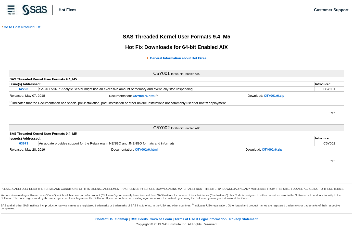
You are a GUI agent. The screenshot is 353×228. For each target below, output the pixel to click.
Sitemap (121, 219)
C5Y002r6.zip (272, 149)
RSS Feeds (139, 219)
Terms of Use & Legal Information (201, 219)
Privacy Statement (243, 219)
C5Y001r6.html (144, 96)
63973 (23, 143)
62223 (23, 89)
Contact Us (104, 219)
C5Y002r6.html (146, 149)
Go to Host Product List (20, 27)
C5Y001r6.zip (274, 95)
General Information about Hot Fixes (178, 58)
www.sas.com (161, 219)
